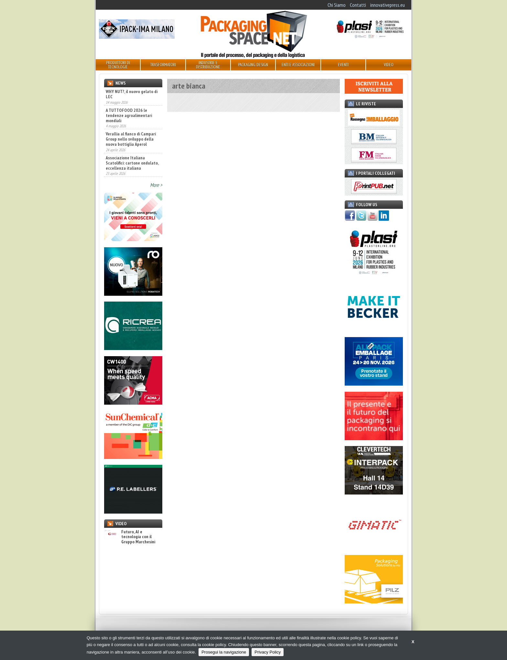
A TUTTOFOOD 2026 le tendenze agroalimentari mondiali (129, 115)
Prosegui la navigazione (223, 652)
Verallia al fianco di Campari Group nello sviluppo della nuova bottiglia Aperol (131, 139)
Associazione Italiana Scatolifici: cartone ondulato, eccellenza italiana (132, 163)
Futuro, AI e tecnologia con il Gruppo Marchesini (129, 536)
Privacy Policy (267, 652)
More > (156, 185)
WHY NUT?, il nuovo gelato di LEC (131, 94)
